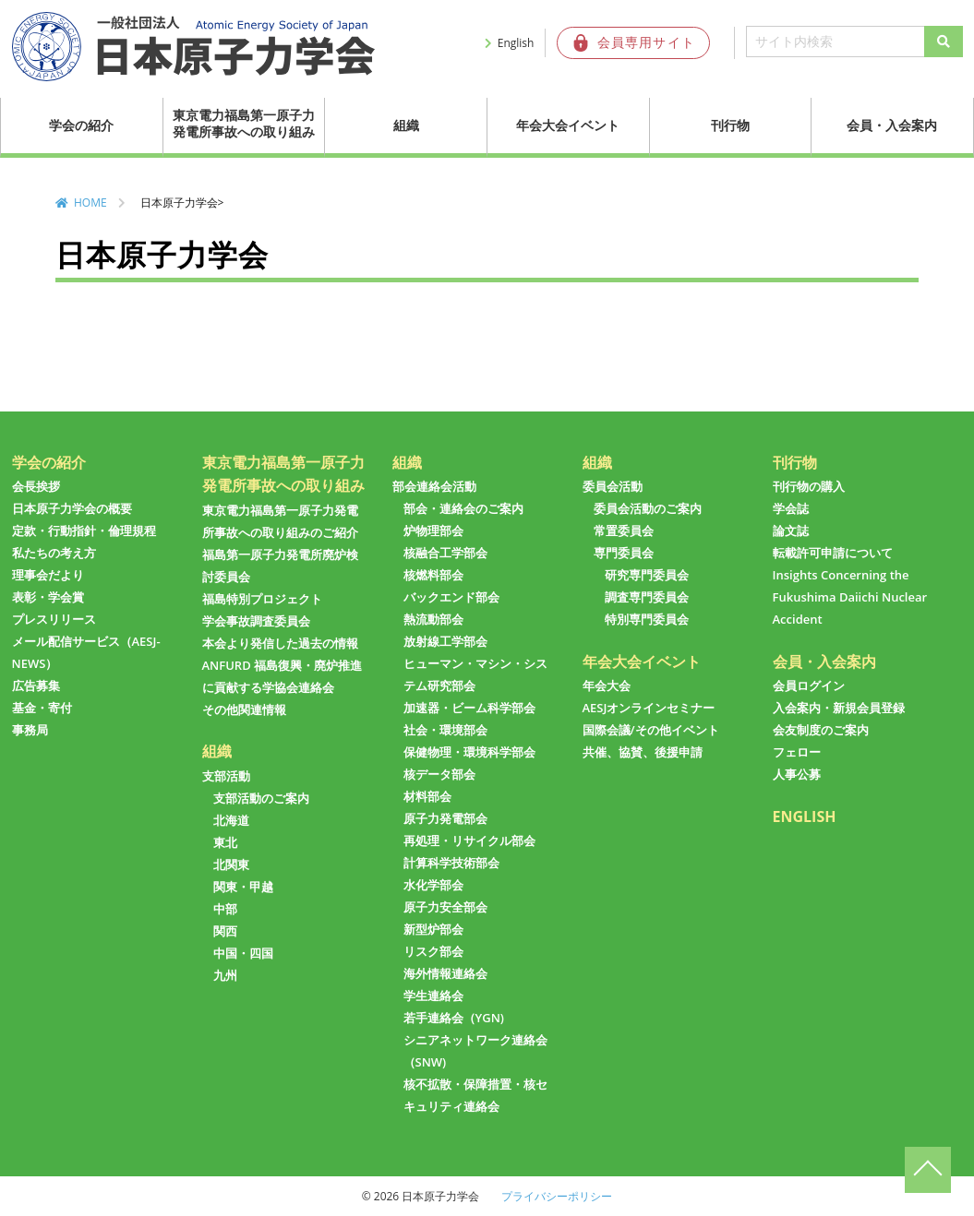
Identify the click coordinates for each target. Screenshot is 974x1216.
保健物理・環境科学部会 (469, 752)
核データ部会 (439, 774)
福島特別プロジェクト (262, 598)
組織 (406, 125)
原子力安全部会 (445, 907)
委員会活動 (613, 486)
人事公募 (797, 774)
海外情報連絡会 (445, 973)
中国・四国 (243, 953)
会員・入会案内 (892, 125)
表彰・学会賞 (48, 597)
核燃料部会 (433, 574)
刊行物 (730, 125)
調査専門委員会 (647, 597)
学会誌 (791, 508)
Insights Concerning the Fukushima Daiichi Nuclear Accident (850, 596)
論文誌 (791, 530)
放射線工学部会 (445, 641)
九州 (225, 975)
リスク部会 (433, 951)
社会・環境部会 (445, 729)
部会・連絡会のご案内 (463, 508)
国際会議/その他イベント (651, 729)
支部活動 (226, 776)
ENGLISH (804, 816)
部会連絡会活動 (434, 486)
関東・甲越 (243, 886)
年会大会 (607, 685)
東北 (225, 842)
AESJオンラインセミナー (649, 707)
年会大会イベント (567, 125)
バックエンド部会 (451, 597)
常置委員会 (624, 530)
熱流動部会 (433, 619)
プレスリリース (54, 619)
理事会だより (48, 574)
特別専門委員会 (647, 619)
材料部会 (427, 796)
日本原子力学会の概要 (72, 508)
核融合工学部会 (445, 552)
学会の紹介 (81, 125)
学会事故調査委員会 (256, 621)
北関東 (231, 864)
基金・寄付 (42, 707)
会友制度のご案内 (821, 729)
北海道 (231, 820)
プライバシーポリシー (556, 1196)
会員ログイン (809, 685)
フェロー (797, 752)
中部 (225, 908)
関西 (225, 931)
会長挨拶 (36, 486)
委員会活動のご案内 (648, 508)
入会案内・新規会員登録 (839, 707)
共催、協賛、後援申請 (643, 752)
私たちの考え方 (54, 552)
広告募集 (36, 685)
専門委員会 (624, 552)
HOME (90, 202)
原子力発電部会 (445, 818)
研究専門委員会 (647, 574)
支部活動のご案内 (261, 798)
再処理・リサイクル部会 (469, 840)
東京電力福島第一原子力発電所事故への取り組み (244, 123)
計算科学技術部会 (451, 862)
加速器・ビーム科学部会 (469, 707)
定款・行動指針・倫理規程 (84, 530)
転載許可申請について (833, 552)
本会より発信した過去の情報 (280, 643)
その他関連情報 (244, 709)
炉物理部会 (433, 530)
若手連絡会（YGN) (453, 1017)
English (516, 43)
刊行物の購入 (809, 486)
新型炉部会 (433, 929)
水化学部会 (433, 884)
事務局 (30, 729)
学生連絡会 (433, 995)
